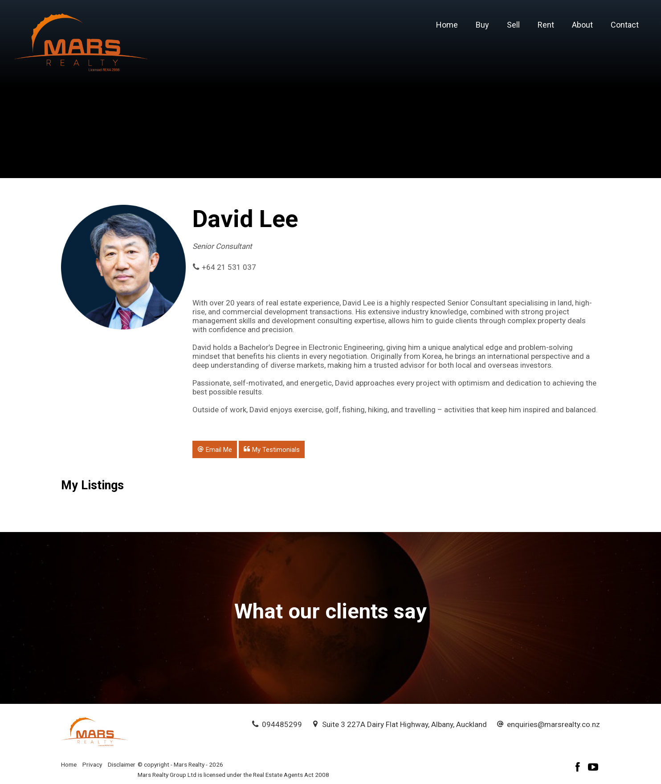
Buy (482, 24)
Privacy (92, 764)
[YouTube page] (593, 768)
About (582, 24)
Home (447, 24)
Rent (546, 24)
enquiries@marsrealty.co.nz (553, 724)
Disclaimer (121, 764)
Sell (513, 24)
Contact (625, 24)
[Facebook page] (579, 768)
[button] (214, 449)
